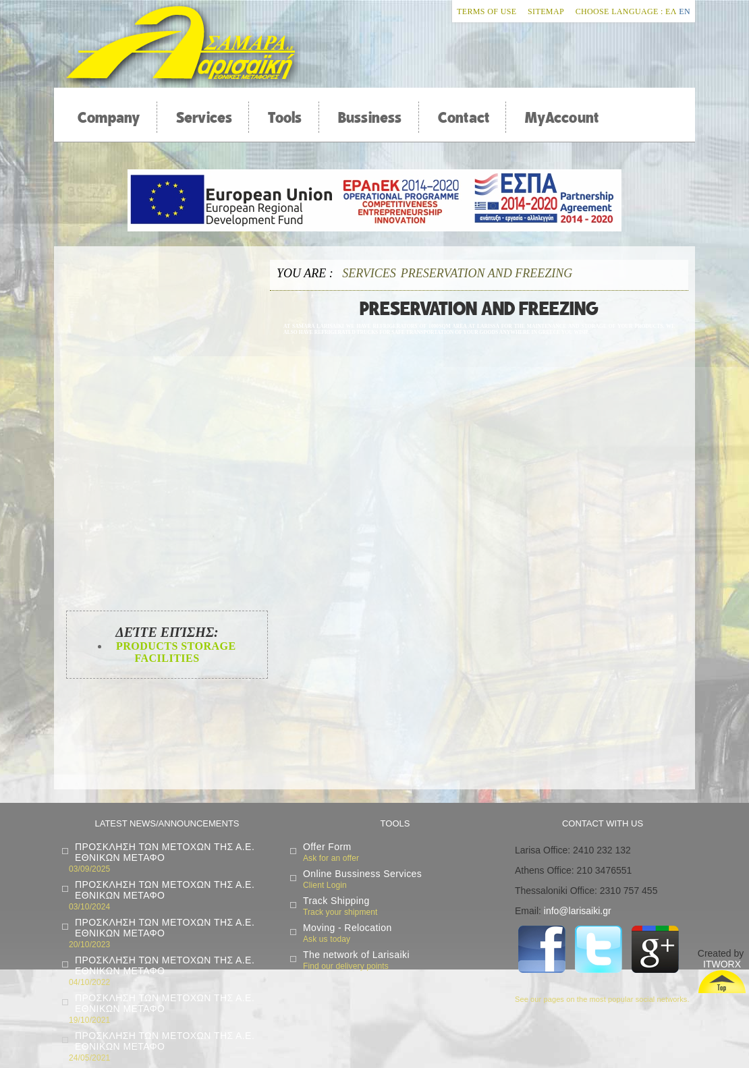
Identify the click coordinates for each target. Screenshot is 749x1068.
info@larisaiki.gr (577, 910)
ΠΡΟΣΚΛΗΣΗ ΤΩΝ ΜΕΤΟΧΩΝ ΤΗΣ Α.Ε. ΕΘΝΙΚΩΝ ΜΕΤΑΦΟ (164, 852)
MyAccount (562, 117)
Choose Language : (619, 11)
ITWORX (722, 964)
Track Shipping (336, 900)
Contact (464, 117)
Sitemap (546, 11)
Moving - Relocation (347, 927)
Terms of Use (486, 11)
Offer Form (327, 846)
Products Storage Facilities (174, 652)
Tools (285, 117)
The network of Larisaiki (356, 954)
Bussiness (370, 117)
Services (204, 117)
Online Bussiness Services (362, 873)
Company (109, 117)
